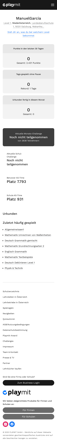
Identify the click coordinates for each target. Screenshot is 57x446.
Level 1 (7, 23)
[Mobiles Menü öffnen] (53, 5)
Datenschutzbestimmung (15, 330)
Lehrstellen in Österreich (15, 297)
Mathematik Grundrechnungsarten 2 (24, 246)
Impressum (8, 346)
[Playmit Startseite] (11, 5)
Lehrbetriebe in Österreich (16, 302)
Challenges (8, 341)
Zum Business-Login (28, 382)
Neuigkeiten (8, 313)
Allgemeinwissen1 (14, 229)
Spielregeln (8, 308)
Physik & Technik (14, 268)
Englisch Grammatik (16, 251)
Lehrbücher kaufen (12, 368)
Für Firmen (28, 410)
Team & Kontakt (10, 352)
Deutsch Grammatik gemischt (21, 240)
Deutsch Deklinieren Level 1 (20, 262)
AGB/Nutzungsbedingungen (16, 324)
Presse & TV (8, 357)
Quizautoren (9, 319)
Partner (6, 363)
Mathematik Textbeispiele (19, 257)
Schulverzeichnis (11, 291)
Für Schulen (28, 416)
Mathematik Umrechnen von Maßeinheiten (28, 235)
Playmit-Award (10, 335)
